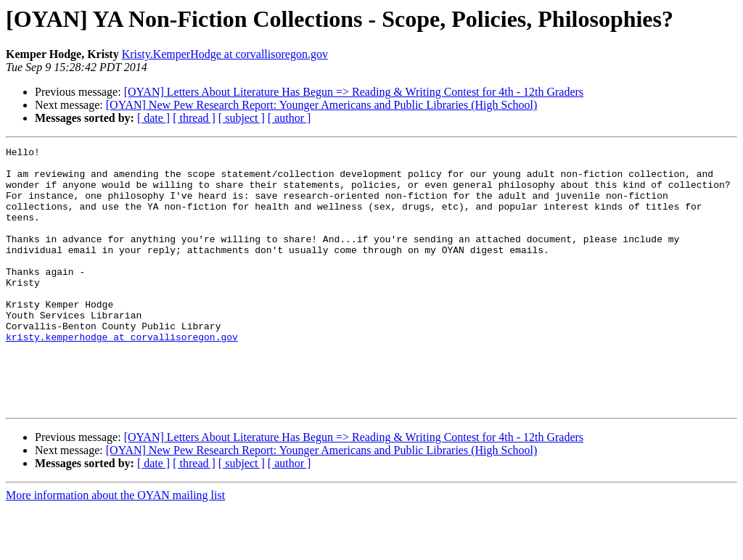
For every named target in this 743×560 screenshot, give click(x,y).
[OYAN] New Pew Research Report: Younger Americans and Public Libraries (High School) (322, 105)
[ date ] (153, 118)
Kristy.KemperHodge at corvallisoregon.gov (225, 54)
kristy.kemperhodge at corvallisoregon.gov (122, 375)
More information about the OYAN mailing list (115, 547)
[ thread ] (194, 118)
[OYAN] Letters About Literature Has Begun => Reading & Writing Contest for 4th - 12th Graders (353, 92)
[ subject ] (241, 118)
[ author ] (289, 118)
